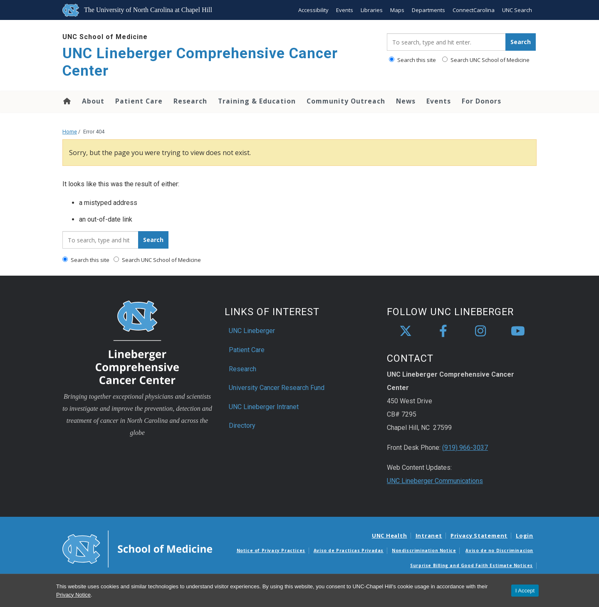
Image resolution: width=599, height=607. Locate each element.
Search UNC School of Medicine (486, 60)
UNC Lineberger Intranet (264, 407)
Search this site (412, 60)
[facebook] (443, 331)
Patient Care (139, 101)
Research (190, 101)
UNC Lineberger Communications (435, 481)
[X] (405, 331)
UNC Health (389, 535)
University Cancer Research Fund (276, 388)
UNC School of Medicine (105, 37)
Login (524, 535)
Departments (428, 10)
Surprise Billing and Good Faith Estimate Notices (471, 565)
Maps (397, 10)
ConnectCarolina (474, 10)
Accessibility (313, 10)
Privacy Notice (73, 595)
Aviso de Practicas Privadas (349, 550)
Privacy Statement (478, 535)
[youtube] (517, 331)
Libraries (372, 10)
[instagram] (480, 331)
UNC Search (517, 10)
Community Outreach (346, 101)
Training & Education (257, 101)
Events (344, 10)
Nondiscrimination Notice (424, 550)
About (93, 101)
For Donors (481, 101)
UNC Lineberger (252, 331)
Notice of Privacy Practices (271, 550)
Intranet (429, 535)
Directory (242, 425)
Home (66, 101)
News (406, 101)
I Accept (525, 590)
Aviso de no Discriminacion (499, 550)
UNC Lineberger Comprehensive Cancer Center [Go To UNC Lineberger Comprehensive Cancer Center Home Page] (200, 62)
